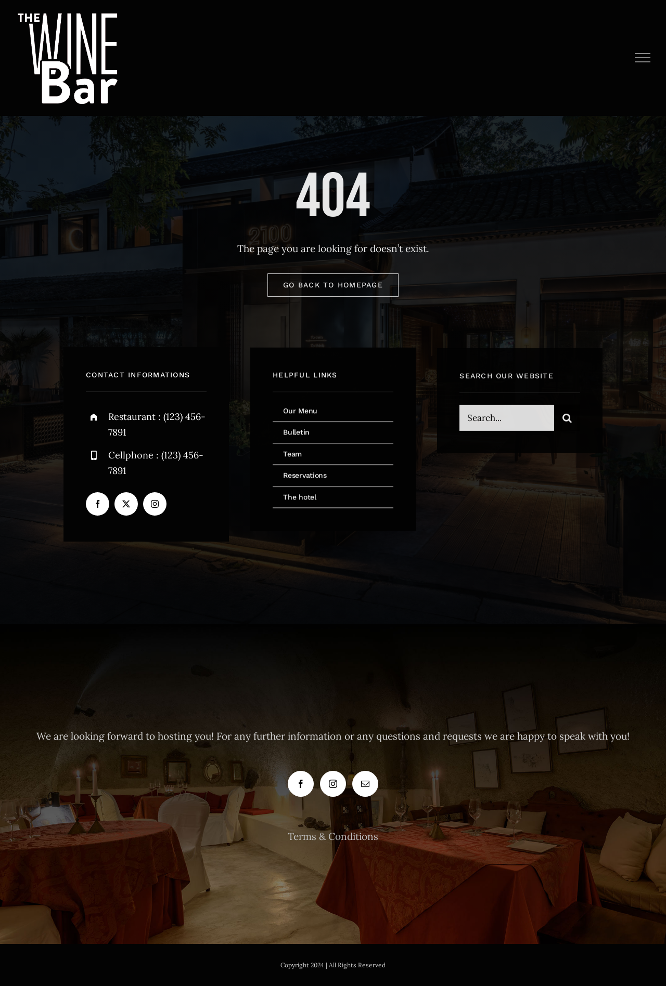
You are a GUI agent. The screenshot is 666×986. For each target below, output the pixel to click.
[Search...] (506, 419)
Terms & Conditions (333, 836)
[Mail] (365, 784)
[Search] (567, 419)
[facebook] (97, 504)
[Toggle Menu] (643, 57)
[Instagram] (333, 784)
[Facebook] (301, 784)
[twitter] (126, 504)
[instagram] (154, 504)
